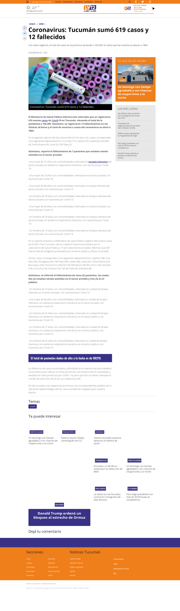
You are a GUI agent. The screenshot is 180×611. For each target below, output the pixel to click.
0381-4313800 (84, 588)
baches (72, 575)
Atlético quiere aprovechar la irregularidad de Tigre (128, 134)
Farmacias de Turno (121, 569)
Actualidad (30, 567)
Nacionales (68, 2)
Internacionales (54, 571)
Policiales (79, 2)
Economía (88, 2)
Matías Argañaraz (76, 567)
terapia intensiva (98, 161)
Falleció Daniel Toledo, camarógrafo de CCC (72, 439)
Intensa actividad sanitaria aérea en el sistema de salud (107, 440)
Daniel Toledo (75, 559)
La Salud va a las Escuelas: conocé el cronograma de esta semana (107, 497)
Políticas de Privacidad (48, 583)
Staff (115, 564)
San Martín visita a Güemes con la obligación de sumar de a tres (129, 115)
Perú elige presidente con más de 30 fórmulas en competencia (128, 145)
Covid (55, 120)
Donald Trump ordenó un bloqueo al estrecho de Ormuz (128, 155)
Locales (58, 2)
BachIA (72, 571)
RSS (115, 573)
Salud (50, 575)
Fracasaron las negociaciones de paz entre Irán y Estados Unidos (129, 125)
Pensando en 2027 (101, 460)
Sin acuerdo (59, 505)
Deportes (98, 2)
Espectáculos (53, 567)
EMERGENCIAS (100, 432)
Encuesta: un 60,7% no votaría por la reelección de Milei (108, 469)
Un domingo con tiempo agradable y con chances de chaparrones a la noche (134, 92)
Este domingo (132, 488)
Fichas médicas (100, 488)
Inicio (28, 559)
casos (45, 120)
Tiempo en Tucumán (36, 432)
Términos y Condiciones (33, 583)
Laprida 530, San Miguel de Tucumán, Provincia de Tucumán (53, 588)
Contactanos (119, 559)
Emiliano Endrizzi (76, 563)
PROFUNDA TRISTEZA (69, 432)
